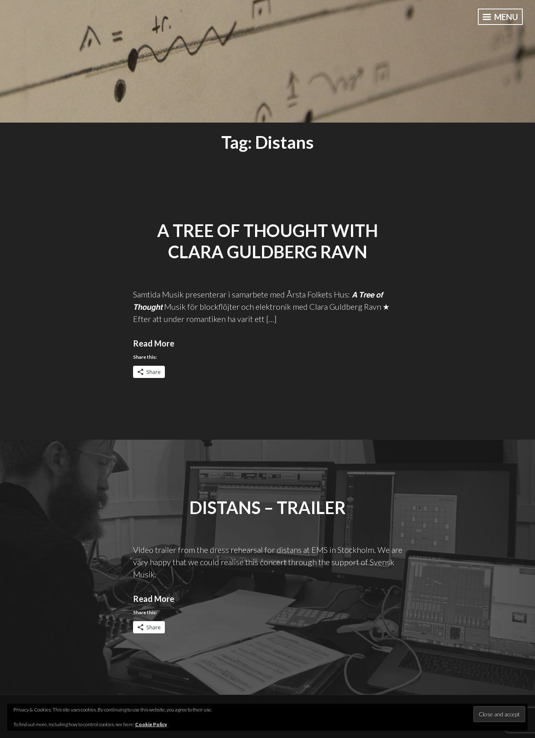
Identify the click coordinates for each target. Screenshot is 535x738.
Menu (500, 17)
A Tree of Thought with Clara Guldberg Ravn (267, 241)
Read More (153, 343)
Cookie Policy (151, 724)
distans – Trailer (267, 507)
